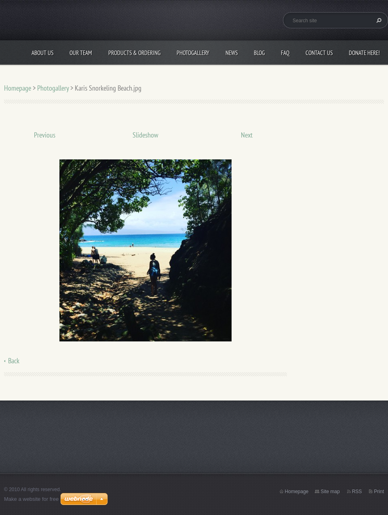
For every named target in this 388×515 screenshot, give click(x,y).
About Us (42, 53)
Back (13, 360)
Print (379, 491)
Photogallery (193, 53)
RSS (357, 491)
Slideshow (145, 135)
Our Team (81, 53)
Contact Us (319, 53)
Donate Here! (364, 53)
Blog (259, 53)
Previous (44, 135)
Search (378, 20)
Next (247, 135)
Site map (330, 491)
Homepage (17, 88)
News (232, 53)
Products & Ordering (134, 53)
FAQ (285, 53)
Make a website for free (31, 499)
